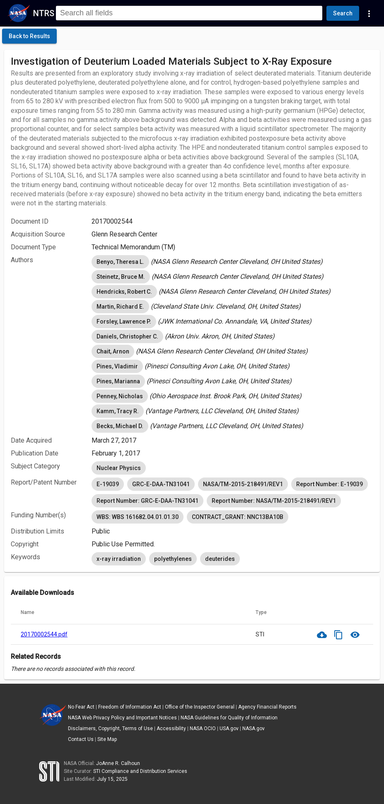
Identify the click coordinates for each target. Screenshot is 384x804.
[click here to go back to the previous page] (29, 36)
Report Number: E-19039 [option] (329, 484)
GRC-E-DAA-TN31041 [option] (161, 484)
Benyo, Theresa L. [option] (120, 261)
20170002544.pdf (44, 634)
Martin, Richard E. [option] (120, 306)
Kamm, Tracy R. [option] (118, 411)
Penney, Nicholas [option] (120, 396)
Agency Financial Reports (267, 707)
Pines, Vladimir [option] (117, 366)
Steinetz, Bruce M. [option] (121, 276)
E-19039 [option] (108, 484)
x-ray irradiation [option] (119, 558)
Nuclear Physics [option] (119, 468)
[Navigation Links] (369, 13)
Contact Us (81, 739)
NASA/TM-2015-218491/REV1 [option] (243, 484)
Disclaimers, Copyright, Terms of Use (110, 728)
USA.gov (229, 728)
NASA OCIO (203, 728)
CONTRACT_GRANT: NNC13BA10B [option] (237, 517)
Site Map (107, 739)
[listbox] (232, 261)
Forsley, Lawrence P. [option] (124, 321)
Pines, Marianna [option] (118, 381)
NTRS (43, 13)
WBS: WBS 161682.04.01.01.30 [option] (138, 517)
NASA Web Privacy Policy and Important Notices (122, 718)
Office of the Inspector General (199, 707)
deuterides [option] (220, 558)
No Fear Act (81, 707)
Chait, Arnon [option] (113, 351)
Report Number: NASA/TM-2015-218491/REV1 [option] (274, 500)
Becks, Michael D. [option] (120, 426)
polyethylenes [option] (173, 558)
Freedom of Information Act (129, 707)
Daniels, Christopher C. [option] (127, 336)
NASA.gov (253, 728)
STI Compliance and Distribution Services (140, 771)
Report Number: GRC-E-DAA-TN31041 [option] (147, 500)
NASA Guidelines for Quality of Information (229, 718)
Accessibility (171, 728)
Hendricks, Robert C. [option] (124, 291)
